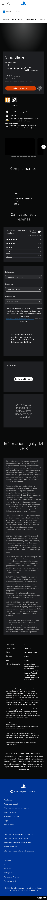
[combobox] (23, 277)
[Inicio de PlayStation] (23, 3)
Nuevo (6, 19)
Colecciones (17, 19)
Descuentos (31, 19)
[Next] (43, 147)
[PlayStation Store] (11, 11)
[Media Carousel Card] (20, 146)
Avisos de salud (11, 724)
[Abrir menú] (3, 3)
